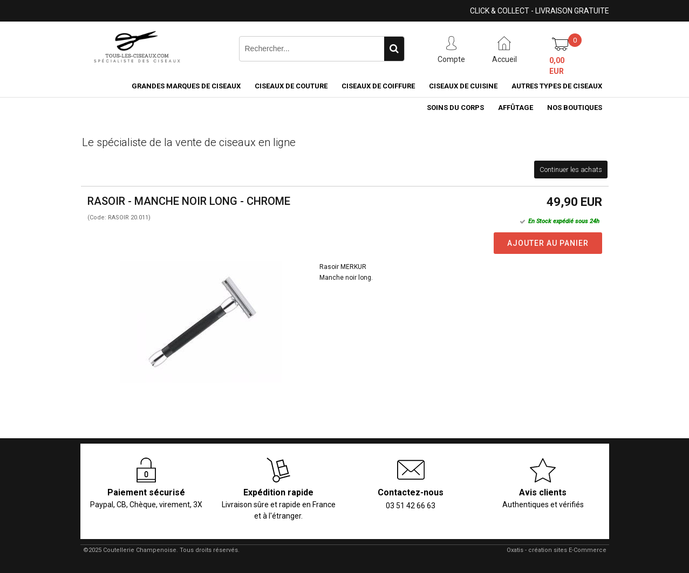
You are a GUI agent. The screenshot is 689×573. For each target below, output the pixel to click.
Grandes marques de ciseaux (186, 86)
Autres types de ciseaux (556, 86)
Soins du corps (455, 107)
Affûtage (515, 107)
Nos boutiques (574, 107)
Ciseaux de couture (291, 86)
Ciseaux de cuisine (463, 86)
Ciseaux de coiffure (378, 86)
